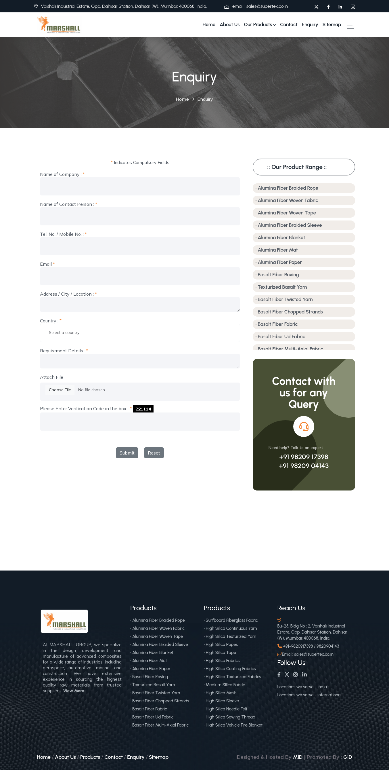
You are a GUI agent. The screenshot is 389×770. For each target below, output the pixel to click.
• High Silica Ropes (221, 644)
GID (347, 757)
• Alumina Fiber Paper (279, 262)
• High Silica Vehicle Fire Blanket (233, 725)
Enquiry (310, 24)
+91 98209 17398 (303, 457)
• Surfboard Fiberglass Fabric (231, 620)
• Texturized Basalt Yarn (281, 287)
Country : (51, 321)
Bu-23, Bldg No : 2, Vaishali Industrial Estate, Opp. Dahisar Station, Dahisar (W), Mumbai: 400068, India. (312, 632)
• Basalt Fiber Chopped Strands (289, 312)
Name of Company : (62, 174)
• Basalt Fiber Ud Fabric (280, 336)
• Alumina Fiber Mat (277, 250)
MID (297, 757)
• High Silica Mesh (220, 692)
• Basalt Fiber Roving (277, 274)
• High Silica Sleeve (221, 701)
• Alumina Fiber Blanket (280, 237)
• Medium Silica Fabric (224, 684)
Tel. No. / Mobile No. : (63, 234)
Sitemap (332, 24)
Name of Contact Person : (68, 204)
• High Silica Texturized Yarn (230, 636)
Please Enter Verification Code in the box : (86, 409)
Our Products (260, 24)
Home (209, 24)
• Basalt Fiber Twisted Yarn (284, 299)
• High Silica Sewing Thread (229, 717)
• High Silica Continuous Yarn (230, 628)
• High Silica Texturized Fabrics (232, 676)
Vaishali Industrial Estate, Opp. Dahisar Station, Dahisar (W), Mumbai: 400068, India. (124, 6)
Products (90, 757)
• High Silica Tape (220, 652)
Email (47, 264)
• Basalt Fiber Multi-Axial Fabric (289, 349)
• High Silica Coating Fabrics (230, 668)
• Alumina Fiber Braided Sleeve (289, 225)
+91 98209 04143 (304, 465)
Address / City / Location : (68, 294)
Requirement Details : (64, 351)
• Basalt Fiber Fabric (277, 324)
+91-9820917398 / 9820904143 (311, 646)
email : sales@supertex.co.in (260, 6)
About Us (229, 24)
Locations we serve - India (302, 686)
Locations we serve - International (309, 694)
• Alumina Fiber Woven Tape (286, 213)
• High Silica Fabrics (222, 660)
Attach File (51, 377)
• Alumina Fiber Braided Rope (287, 188)
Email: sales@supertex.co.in (308, 654)
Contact (289, 24)
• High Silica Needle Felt (225, 709)
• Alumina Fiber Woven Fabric (287, 200)
